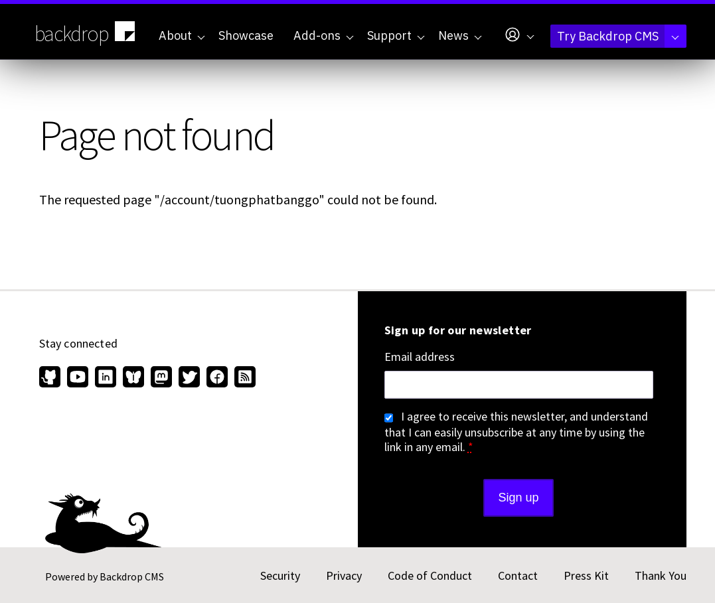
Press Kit (586, 575)
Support (396, 35)
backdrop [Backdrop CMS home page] (87, 32)
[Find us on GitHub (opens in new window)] (51, 378)
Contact (518, 575)
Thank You (660, 575)
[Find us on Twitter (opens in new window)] (189, 378)
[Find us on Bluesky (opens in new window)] (133, 378)
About (182, 35)
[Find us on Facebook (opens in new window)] (217, 378)
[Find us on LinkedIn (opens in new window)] (105, 378)
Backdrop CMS (132, 576)
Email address (419, 357)
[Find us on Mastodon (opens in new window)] (161, 378)
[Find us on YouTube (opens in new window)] (78, 378)
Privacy (344, 575)
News (460, 35)
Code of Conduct (430, 575)
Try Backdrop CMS (618, 36)
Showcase (246, 35)
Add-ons (323, 35)
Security (280, 575)
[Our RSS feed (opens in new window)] (243, 378)
